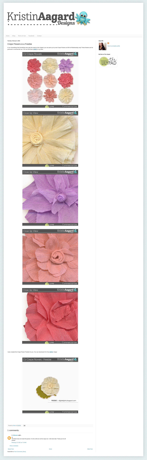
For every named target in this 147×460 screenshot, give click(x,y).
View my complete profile (113, 46)
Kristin (14, 425)
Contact (39, 36)
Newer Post (11, 449)
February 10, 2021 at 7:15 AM (19, 442)
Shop (13, 36)
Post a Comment (14, 445)
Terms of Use (22, 36)
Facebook (31, 36)
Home (7, 36)
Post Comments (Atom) (20, 451)
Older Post (90, 449)
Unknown (15, 435)
